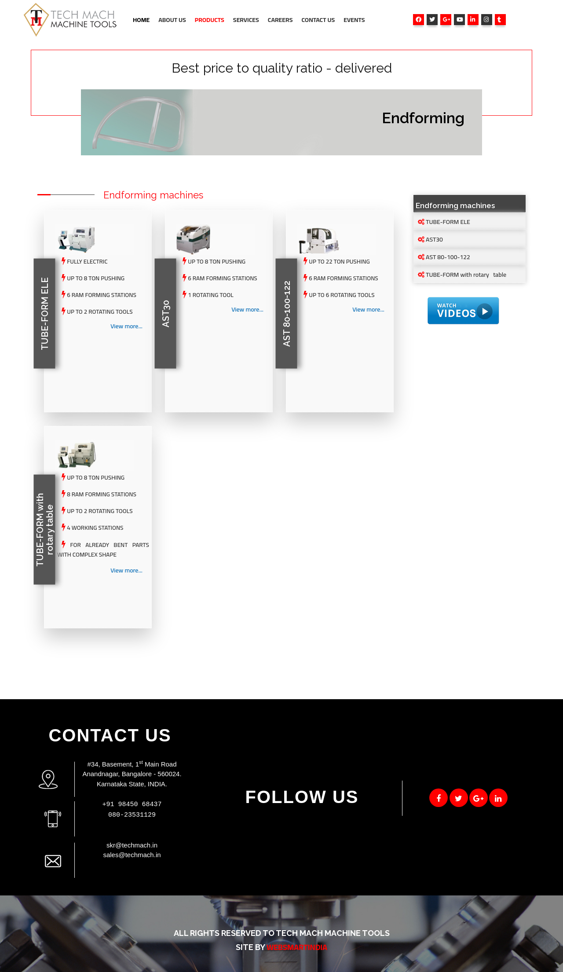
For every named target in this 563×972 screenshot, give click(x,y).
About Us (172, 20)
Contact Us (318, 20)
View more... (126, 326)
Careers (280, 20)
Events (354, 20)
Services (246, 20)
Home (141, 20)
